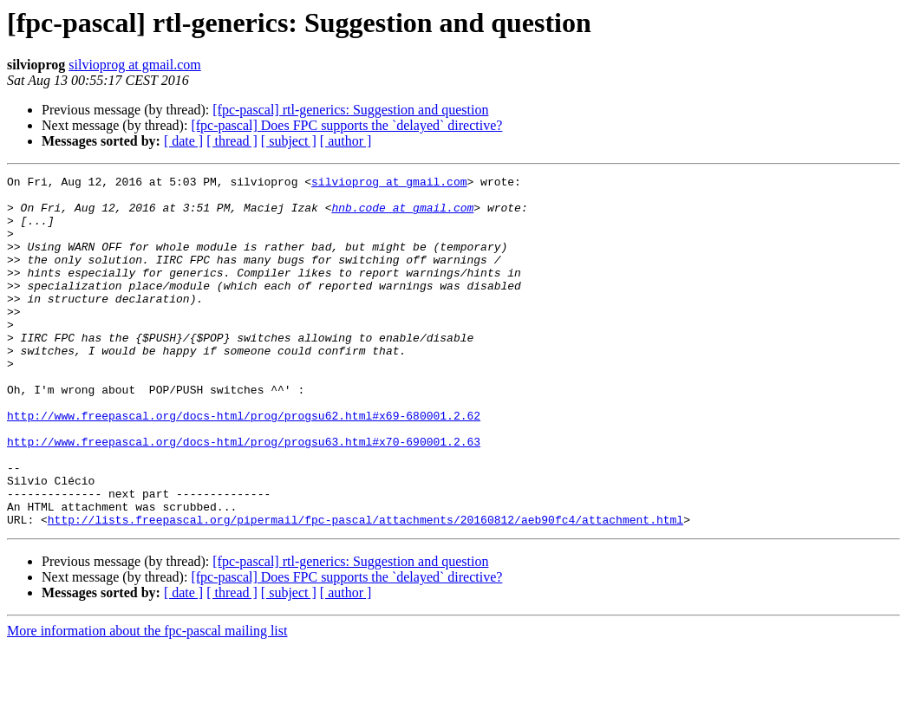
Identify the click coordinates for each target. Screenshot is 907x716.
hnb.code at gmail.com (402, 215)
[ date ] (183, 140)
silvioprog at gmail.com (134, 64)
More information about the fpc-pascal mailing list (147, 700)
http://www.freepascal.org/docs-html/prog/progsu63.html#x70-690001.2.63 (243, 496)
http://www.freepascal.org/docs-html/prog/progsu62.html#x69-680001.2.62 (243, 464)
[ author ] (346, 140)
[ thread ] (232, 140)
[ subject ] (288, 140)
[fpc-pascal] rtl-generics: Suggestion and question (350, 109)
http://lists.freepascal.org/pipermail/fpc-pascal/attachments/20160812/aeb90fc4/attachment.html (365, 589)
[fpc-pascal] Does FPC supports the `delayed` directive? (346, 125)
